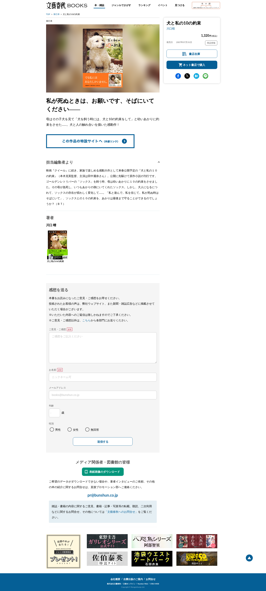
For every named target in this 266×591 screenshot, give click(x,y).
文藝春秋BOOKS (66, 5)
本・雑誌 (99, 5)
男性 (58, 429)
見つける (180, 5)
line (205, 76)
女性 (75, 429)
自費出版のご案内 (133, 579)
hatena (196, 76)
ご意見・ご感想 (57, 329)
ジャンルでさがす (121, 5)
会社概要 (115, 579)
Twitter (187, 76)
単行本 (56, 14)
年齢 (51, 405)
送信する (102, 441)
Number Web (143, 584)
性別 (51, 423)
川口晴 (170, 28)
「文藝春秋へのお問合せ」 (121, 511)
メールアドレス (57, 387)
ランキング (144, 5)
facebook (178, 76)
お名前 (52, 369)
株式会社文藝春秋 (114, 584)
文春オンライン (129, 584)
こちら (86, 320)
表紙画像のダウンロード (104, 471)
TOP (48, 14)
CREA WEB (154, 584)
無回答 (95, 429)
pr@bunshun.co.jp (103, 495)
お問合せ (151, 579)
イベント (163, 5)
